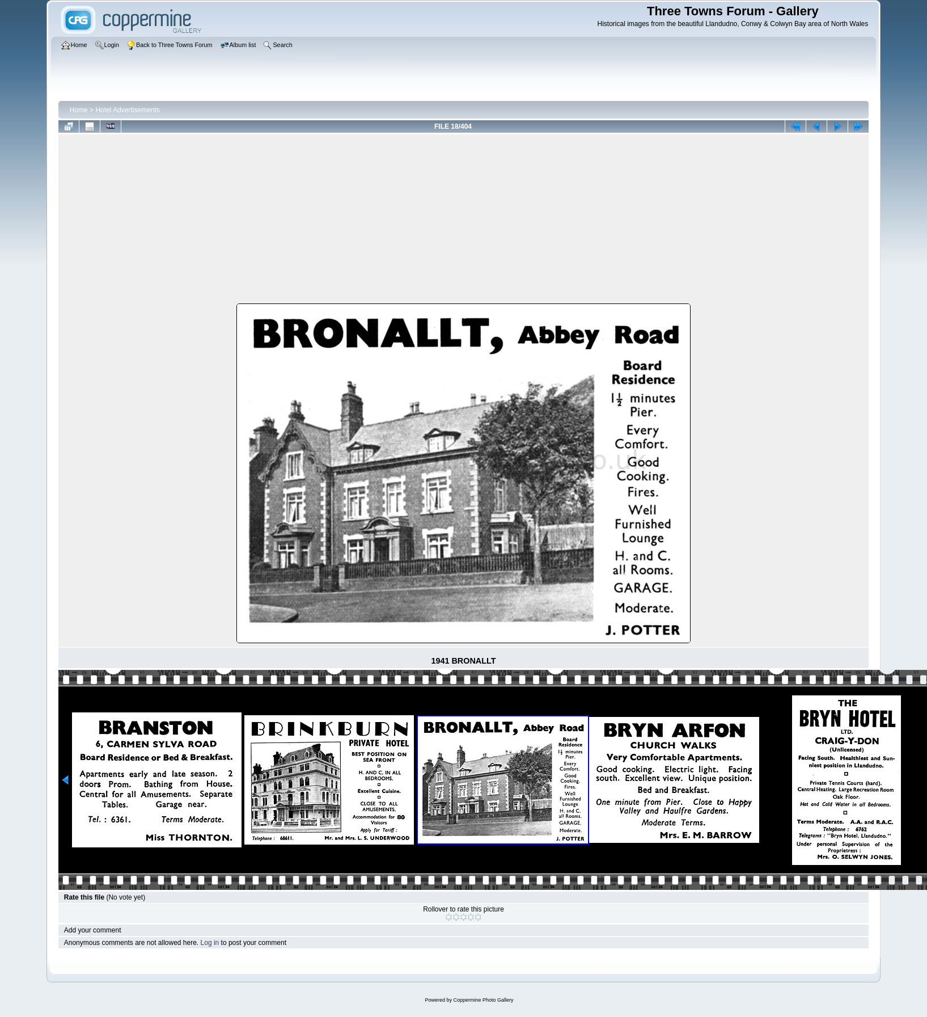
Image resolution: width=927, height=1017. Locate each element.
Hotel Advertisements (127, 110)
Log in (210, 943)
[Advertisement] (464, 221)
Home (79, 110)
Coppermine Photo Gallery (483, 1000)
